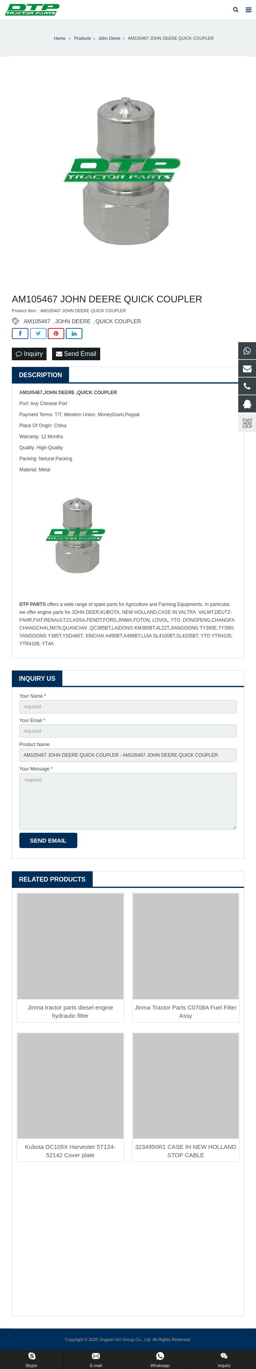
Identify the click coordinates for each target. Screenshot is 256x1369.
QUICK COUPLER (118, 321)
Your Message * (35, 769)
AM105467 (37, 321)
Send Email (76, 353)
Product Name (34, 744)
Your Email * (32, 720)
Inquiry (29, 353)
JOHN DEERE (73, 321)
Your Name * (32, 696)
